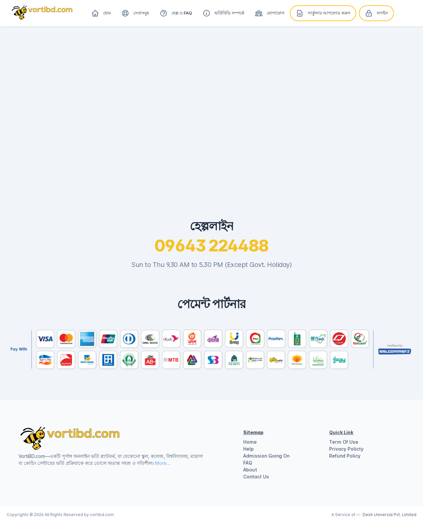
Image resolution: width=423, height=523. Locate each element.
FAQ (247, 463)
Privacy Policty (346, 449)
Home (250, 442)
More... (163, 463)
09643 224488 (211, 245)
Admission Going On (266, 456)
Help (248, 449)
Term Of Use (343, 442)
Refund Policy (345, 456)
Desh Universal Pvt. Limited (389, 514)
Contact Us (256, 476)
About (250, 469)
